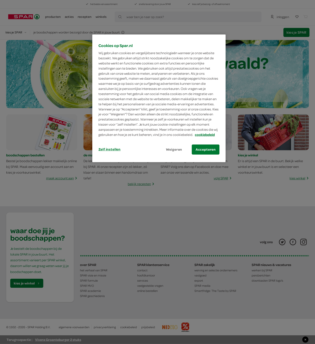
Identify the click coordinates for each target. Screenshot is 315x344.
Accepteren (206, 149)
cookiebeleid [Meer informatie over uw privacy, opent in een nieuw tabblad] (205, 134)
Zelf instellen (109, 149)
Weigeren (174, 149)
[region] (159, 98)
